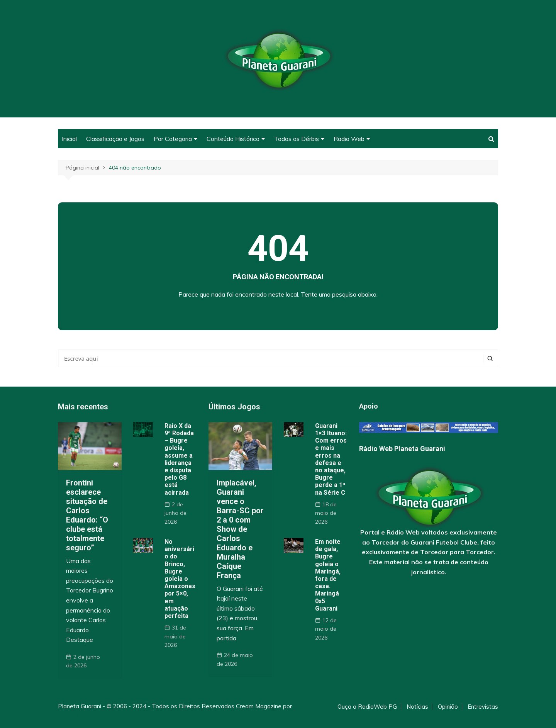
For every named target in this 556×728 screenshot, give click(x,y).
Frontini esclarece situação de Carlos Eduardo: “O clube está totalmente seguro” (87, 515)
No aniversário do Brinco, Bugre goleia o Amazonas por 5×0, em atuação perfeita (179, 578)
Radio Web (349, 139)
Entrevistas (483, 707)
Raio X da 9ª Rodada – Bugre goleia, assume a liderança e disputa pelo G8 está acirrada (179, 459)
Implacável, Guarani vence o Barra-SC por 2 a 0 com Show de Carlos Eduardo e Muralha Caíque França (240, 529)
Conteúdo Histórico (233, 139)
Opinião (448, 707)
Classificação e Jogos (115, 139)
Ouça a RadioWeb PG (367, 707)
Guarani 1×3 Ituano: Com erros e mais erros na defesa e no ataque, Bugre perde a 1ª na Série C (331, 459)
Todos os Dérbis (296, 139)
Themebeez (74, 715)
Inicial (69, 139)
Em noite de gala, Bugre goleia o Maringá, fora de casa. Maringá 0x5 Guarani (328, 575)
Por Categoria (173, 139)
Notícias (417, 707)
